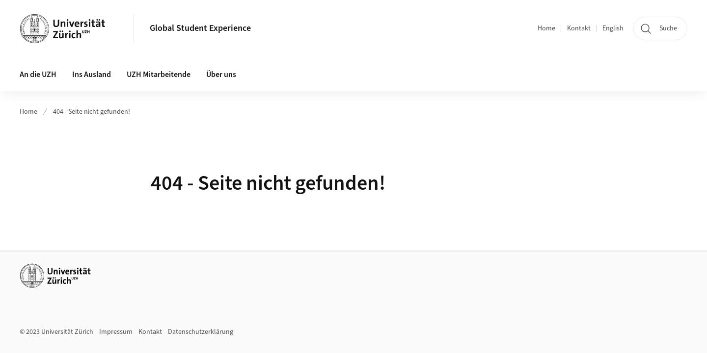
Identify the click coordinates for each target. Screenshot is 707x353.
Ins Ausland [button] (91, 74)
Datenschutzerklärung (200, 332)
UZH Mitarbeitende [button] (158, 74)
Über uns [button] (221, 74)
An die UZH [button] (38, 74)
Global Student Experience (200, 28)
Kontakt (579, 28)
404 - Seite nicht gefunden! (91, 112)
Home (546, 28)
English (613, 28)
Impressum (116, 332)
